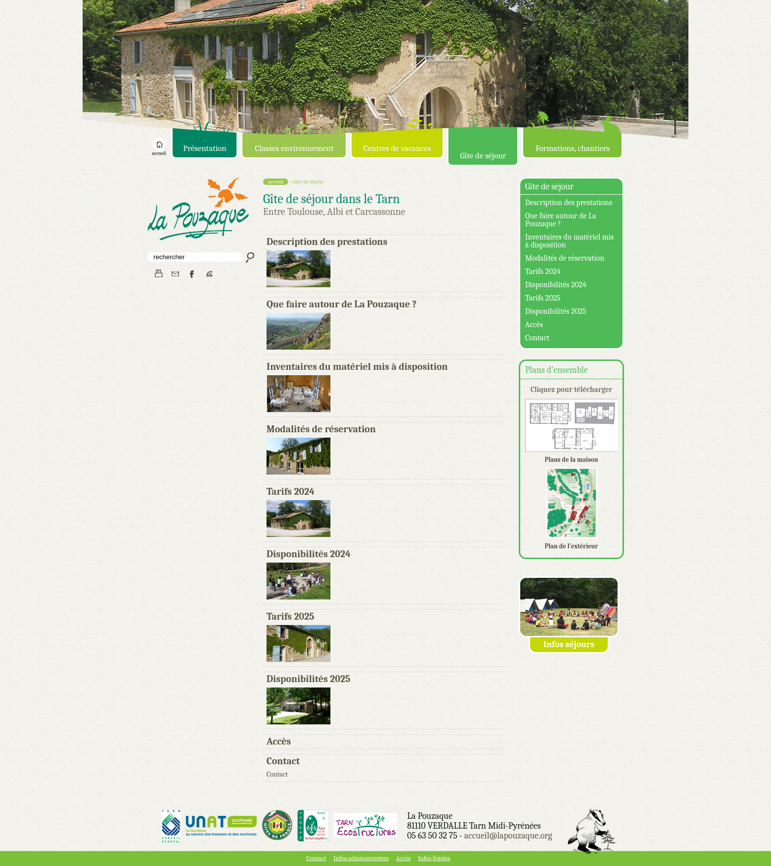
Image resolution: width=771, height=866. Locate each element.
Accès (279, 741)
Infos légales (434, 858)
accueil (159, 151)
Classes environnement (294, 148)
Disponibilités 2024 (309, 554)
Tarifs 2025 (290, 616)
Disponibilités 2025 (308, 679)
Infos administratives (360, 858)
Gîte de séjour (483, 155)
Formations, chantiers (572, 148)
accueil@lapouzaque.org (508, 836)
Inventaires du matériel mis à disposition (357, 366)
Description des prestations (327, 241)
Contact (283, 761)
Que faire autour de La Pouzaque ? (341, 304)
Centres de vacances (397, 148)
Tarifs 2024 (291, 491)
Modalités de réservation (321, 429)
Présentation (204, 148)
